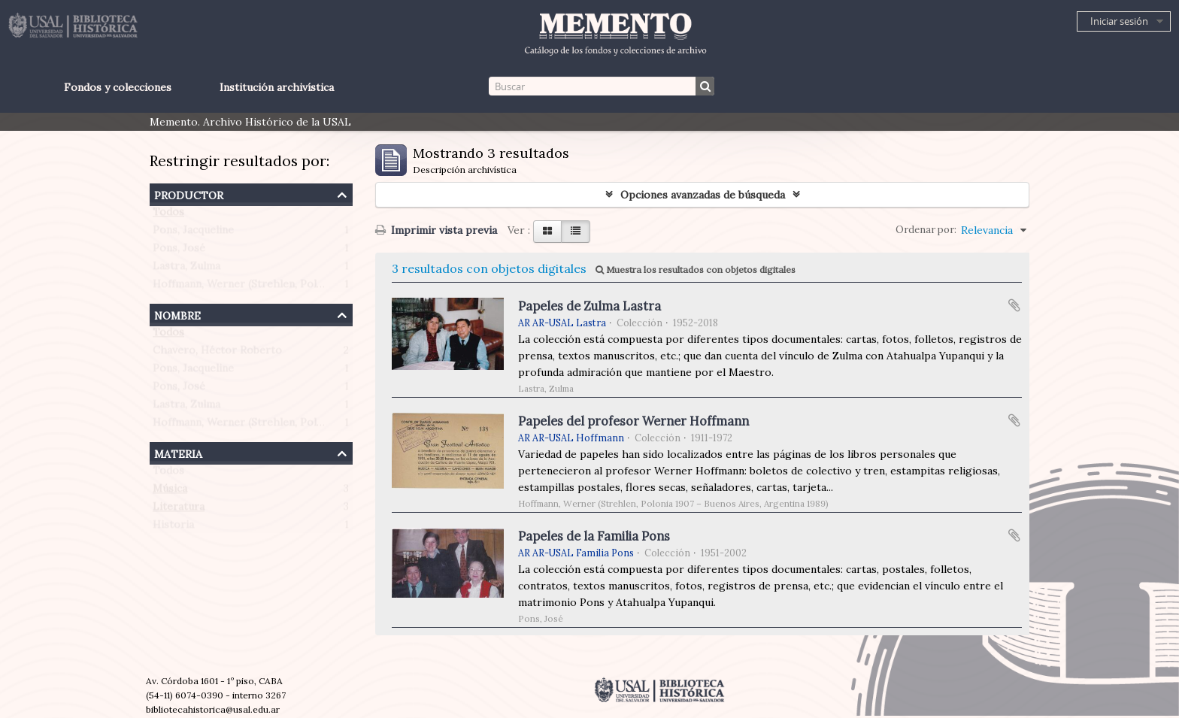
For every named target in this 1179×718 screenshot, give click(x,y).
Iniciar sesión (1119, 21)
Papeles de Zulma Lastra (589, 306)
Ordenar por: (926, 229)
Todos (168, 215)
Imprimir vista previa (436, 230)
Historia (173, 528)
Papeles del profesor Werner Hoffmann (633, 421)
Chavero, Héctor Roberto (217, 353)
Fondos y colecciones (117, 87)
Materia (178, 452)
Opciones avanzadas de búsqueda (702, 194)
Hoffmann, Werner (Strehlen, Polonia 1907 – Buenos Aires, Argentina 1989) (339, 287)
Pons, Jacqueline (193, 233)
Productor (188, 193)
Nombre (177, 313)
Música (170, 491)
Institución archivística (277, 87)
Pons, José (179, 251)
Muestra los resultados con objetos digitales (696, 269)
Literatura (179, 510)
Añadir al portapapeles (1014, 305)
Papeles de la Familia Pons (594, 536)
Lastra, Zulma (186, 269)
